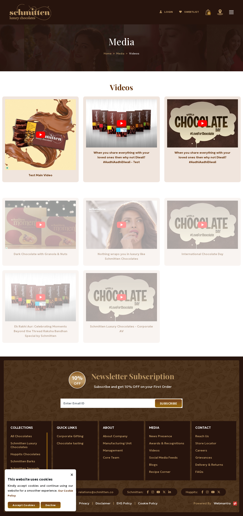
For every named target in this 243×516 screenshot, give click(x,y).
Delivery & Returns (209, 464)
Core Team (111, 457)
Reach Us (202, 436)
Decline (50, 505)
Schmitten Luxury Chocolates (24, 445)
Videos (154, 450)
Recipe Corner (160, 472)
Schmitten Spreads (25, 468)
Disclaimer (103, 503)
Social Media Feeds (163, 457)
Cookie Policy (148, 503)
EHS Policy (125, 503)
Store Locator (205, 443)
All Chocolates (21, 436)
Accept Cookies (24, 505)
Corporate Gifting (70, 436)
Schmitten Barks (23, 461)
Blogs (153, 464)
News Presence (160, 436)
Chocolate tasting (70, 443)
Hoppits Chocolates (25, 454)
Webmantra (222, 503)
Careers (201, 450)
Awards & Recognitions (166, 443)
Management (113, 450)
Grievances (203, 457)
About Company (115, 436)
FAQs (199, 472)
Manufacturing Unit (117, 443)
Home (108, 53)
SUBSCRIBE (168, 403)
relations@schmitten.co (95, 492)
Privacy (84, 503)
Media (120, 53)
